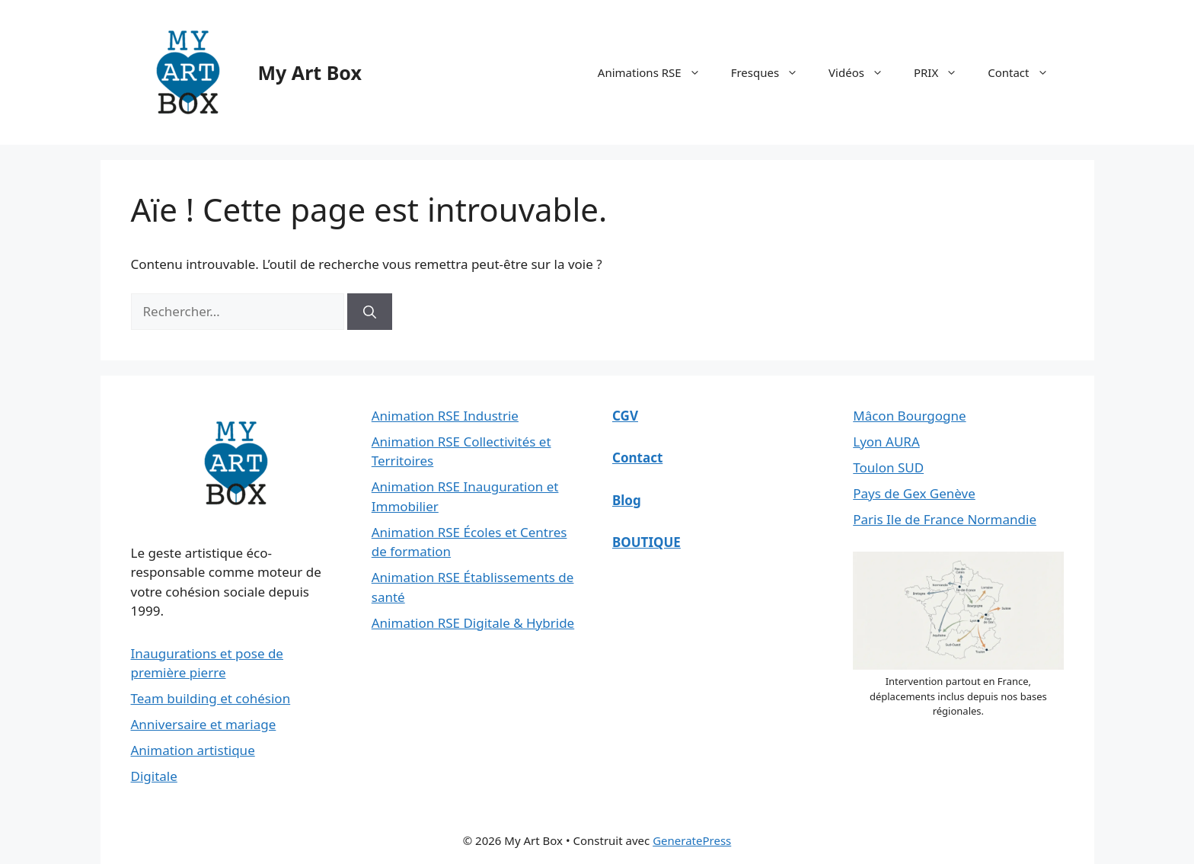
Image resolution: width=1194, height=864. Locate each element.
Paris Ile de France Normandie (944, 519)
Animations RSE (657, 72)
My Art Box (310, 72)
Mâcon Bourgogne (909, 415)
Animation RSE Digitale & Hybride (473, 623)
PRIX (943, 72)
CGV (625, 415)
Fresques (772, 72)
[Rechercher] (369, 311)
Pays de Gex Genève (914, 493)
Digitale (154, 776)
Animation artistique (193, 750)
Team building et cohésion (211, 698)
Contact (1025, 72)
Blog (626, 500)
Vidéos (863, 72)
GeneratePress (692, 840)
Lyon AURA (886, 441)
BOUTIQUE (646, 542)
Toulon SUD (888, 467)
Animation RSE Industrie (445, 415)
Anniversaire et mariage (203, 724)
